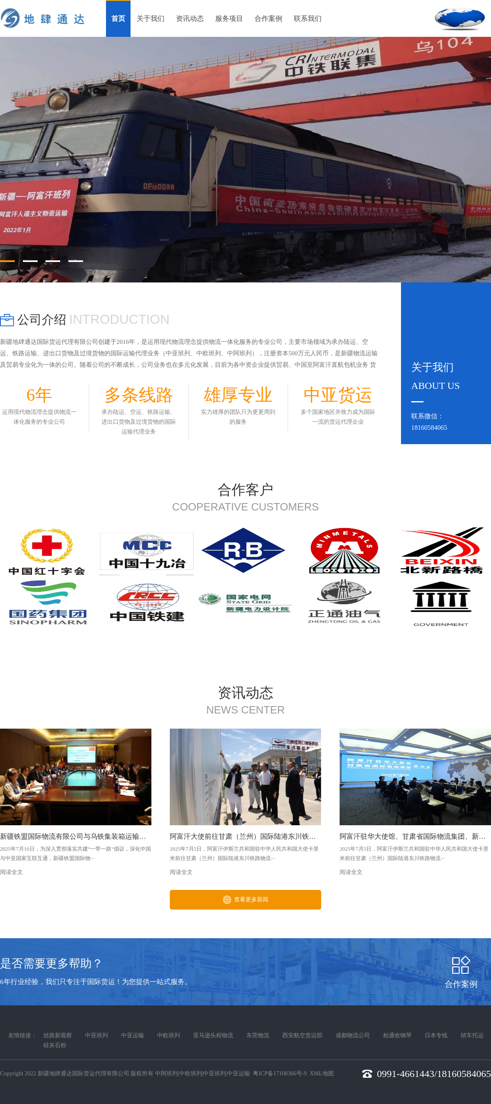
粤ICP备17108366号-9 (279, 1073)
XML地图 (322, 1073)
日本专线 (436, 1035)
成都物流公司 (353, 1035)
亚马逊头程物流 (213, 1035)
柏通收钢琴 (397, 1035)
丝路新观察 (57, 1035)
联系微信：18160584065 (429, 422)
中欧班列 (168, 1035)
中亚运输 (132, 1035)
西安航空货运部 (302, 1035)
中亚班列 (96, 1035)
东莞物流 (257, 1035)
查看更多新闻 (245, 900)
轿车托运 (472, 1035)
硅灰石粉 (54, 1045)
